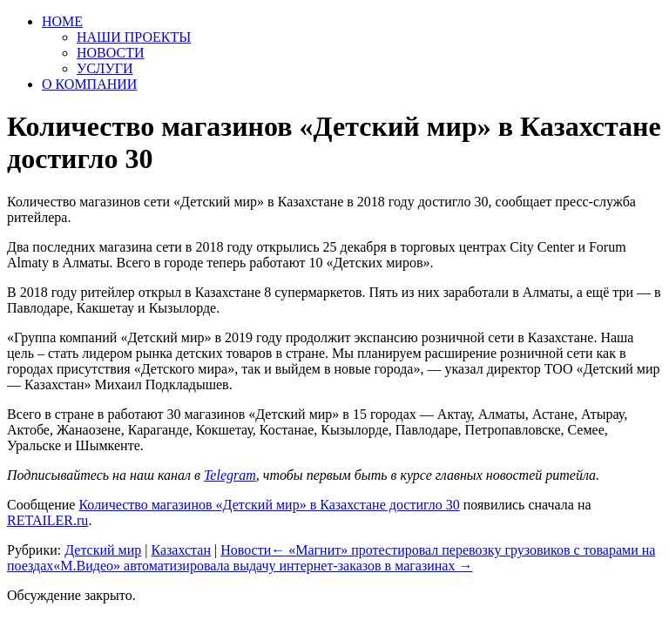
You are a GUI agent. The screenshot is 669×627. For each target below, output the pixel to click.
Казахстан (180, 550)
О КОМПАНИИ (89, 84)
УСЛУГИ (105, 68)
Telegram (230, 475)
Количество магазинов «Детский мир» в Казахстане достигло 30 (268, 504)
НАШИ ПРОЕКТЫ (134, 37)
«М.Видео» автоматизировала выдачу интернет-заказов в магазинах (262, 565)
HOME (62, 21)
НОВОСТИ (111, 52)
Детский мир (102, 550)
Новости (245, 550)
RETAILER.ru (47, 520)
